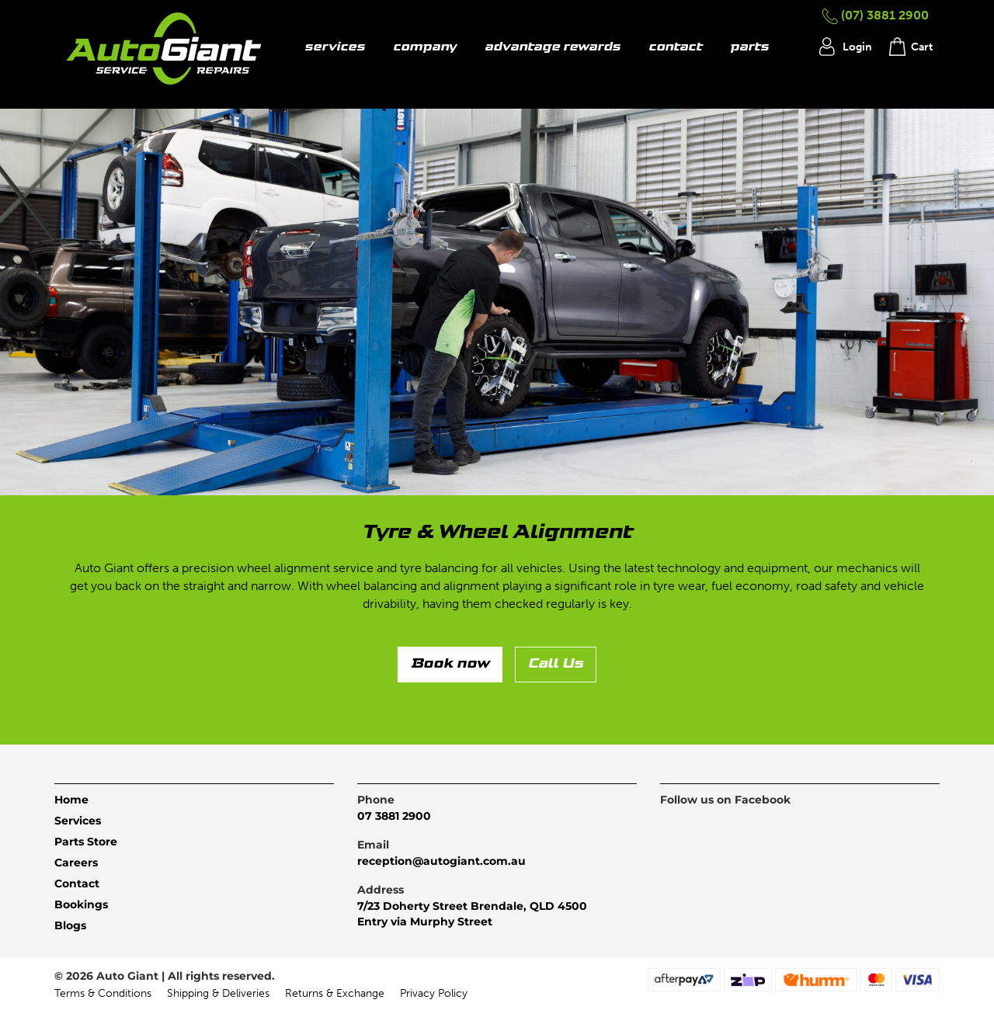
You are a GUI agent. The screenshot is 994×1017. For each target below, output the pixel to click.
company (425, 47)
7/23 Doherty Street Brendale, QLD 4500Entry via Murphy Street (472, 913)
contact (675, 47)
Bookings (81, 904)
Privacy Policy (433, 993)
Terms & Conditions (102, 993)
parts (749, 47)
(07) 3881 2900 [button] (875, 15)
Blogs (70, 925)
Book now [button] (450, 664)
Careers (76, 862)
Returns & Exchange (334, 993)
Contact (76, 883)
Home (71, 800)
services (334, 47)
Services (77, 821)
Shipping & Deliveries (218, 993)
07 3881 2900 (394, 816)
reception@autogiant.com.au (441, 861)
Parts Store (85, 842)
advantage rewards (552, 47)
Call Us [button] (555, 664)
